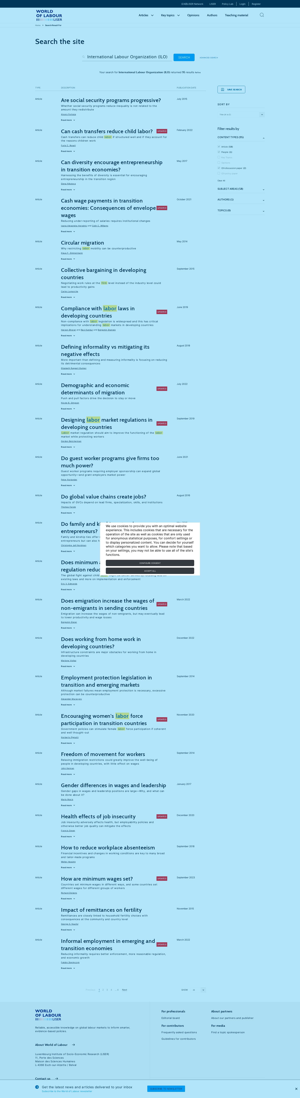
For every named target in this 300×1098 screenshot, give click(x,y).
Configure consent (150, 563)
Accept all (150, 571)
